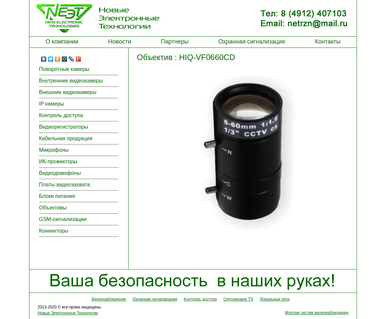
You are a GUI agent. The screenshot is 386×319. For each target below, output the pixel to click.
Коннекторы (53, 231)
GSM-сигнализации (63, 219)
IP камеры (51, 104)
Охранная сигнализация (251, 41)
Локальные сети (275, 299)
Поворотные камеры (64, 69)
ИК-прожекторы (58, 161)
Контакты (327, 41)
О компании (62, 41)
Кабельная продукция (65, 138)
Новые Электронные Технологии (68, 313)
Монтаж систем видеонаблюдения (316, 312)
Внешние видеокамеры (67, 92)
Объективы (52, 207)
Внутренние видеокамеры (71, 80)
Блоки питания (57, 196)
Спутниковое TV (238, 299)
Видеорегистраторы (63, 127)
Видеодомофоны (60, 173)
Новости (119, 41)
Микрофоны (53, 150)
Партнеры (175, 41)
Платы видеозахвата (64, 184)
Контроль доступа (61, 115)
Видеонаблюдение (109, 299)
